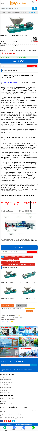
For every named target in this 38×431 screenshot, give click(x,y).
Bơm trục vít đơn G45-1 (27, 256)
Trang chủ (3, 12)
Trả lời (2, 321)
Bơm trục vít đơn (31, 12)
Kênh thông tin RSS (5, 392)
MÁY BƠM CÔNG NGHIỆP (13, 12)
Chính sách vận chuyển (6, 382)
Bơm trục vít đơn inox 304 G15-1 (9, 282)
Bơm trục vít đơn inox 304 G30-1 (28, 298)
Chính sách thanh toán (5, 379)
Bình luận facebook (21, 305)
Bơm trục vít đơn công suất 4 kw (26, 264)
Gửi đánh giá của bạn (7, 305)
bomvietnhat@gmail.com (11, 403)
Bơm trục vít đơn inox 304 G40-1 (9, 298)
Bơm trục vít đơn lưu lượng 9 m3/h (9, 264)
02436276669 (12, 401)
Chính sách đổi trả (4, 385)
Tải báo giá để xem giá (10, 53)
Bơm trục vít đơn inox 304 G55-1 (28, 282)
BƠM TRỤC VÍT (23, 12)
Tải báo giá (34, 41)
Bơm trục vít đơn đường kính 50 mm (9, 259)
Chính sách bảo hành (5, 387)
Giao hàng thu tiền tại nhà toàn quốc (14, 57)
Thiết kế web (18, 424)
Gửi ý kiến (29, 311)
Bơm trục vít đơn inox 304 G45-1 (10, 82)
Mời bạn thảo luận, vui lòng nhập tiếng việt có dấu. (12, 310)
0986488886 (11, 398)
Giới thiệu (2, 377)
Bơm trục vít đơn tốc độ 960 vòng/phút (10, 261)
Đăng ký (33, 365)
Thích (7, 321)
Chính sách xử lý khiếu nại (6, 390)
